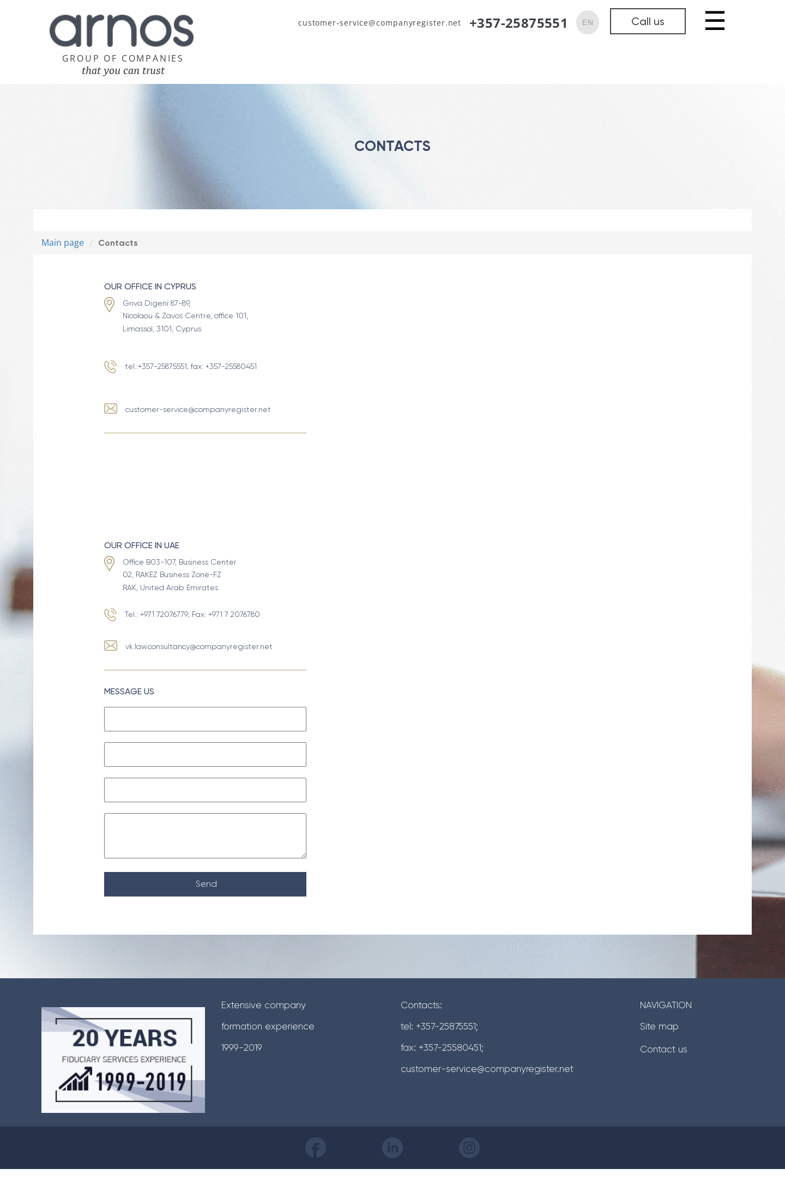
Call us (648, 21)
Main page (62, 243)
